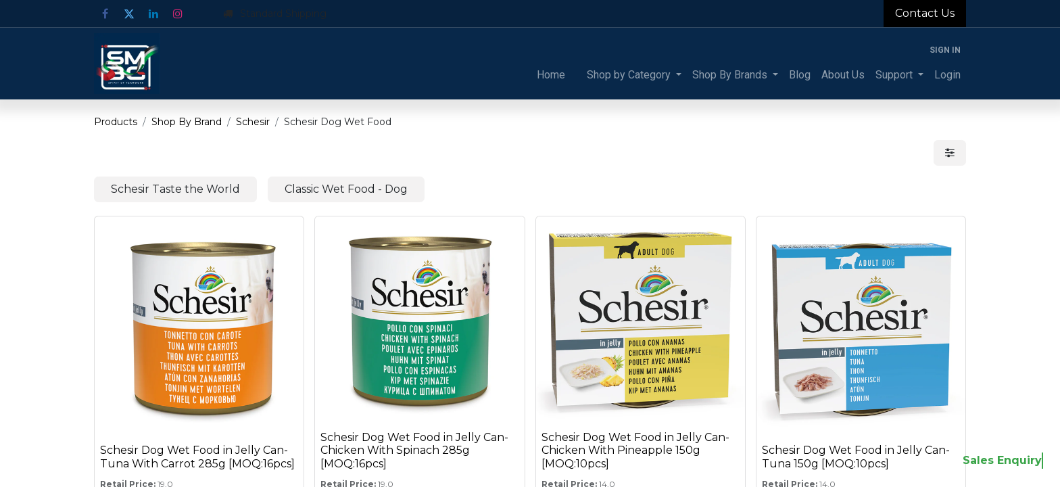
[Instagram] (178, 13)
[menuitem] (551, 75)
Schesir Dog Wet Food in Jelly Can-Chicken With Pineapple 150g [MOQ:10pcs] (635, 450)
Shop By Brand (186, 122)
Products (115, 122)
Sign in (945, 50)
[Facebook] (105, 13)
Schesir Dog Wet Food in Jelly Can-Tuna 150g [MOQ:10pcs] (856, 456)
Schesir (253, 122)
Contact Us (925, 13)
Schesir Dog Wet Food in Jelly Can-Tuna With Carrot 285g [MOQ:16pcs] (197, 456)
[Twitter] (129, 13)
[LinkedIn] (153, 13)
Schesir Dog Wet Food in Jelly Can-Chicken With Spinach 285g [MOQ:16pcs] (414, 450)
